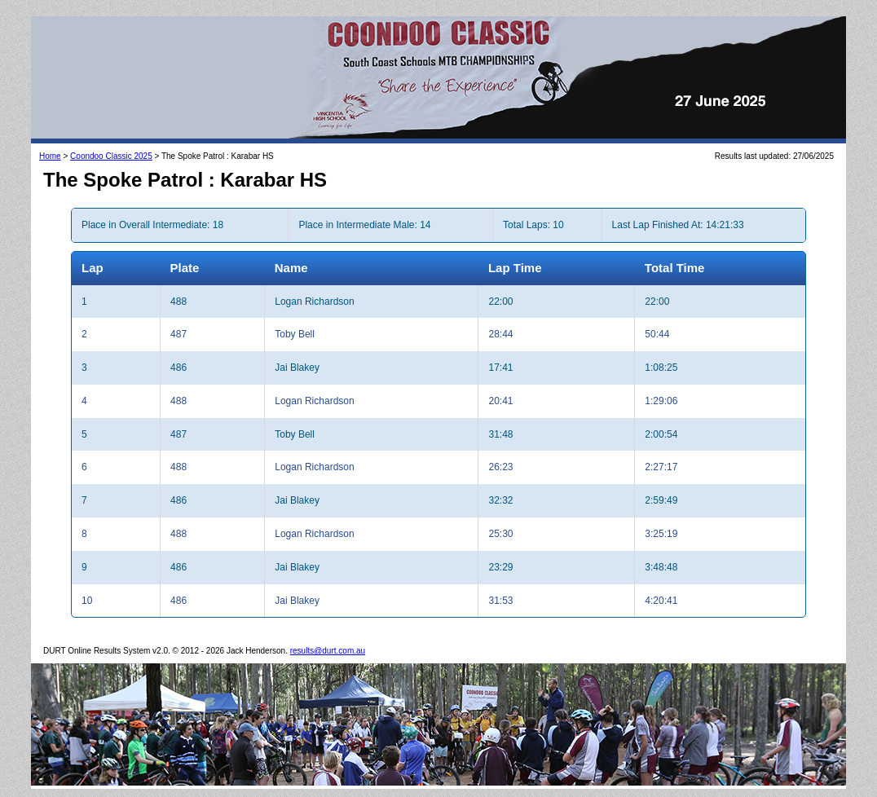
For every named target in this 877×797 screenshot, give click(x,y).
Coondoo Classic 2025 (111, 156)
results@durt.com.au (327, 650)
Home (50, 156)
